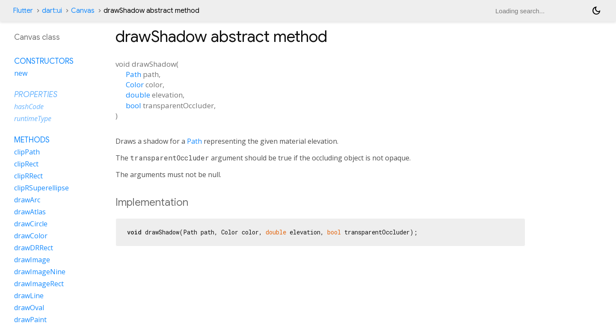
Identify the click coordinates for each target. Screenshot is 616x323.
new (20, 73)
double (138, 95)
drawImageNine (39, 271)
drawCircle (30, 223)
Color (135, 84)
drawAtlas (30, 211)
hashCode (29, 106)
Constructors (44, 61)
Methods (32, 140)
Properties (35, 94)
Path (133, 74)
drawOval (29, 307)
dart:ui (52, 10)
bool (133, 105)
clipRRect (28, 176)
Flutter (23, 10)
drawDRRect (33, 247)
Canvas (83, 10)
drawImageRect (39, 283)
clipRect (26, 164)
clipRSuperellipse (41, 188)
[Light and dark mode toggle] (596, 11)
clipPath (27, 152)
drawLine (29, 295)
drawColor (30, 235)
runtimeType (32, 118)
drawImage (32, 259)
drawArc (27, 199)
